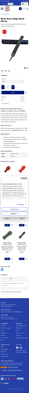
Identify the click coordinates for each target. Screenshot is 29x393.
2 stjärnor (3, 278)
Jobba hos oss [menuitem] (4, 354)
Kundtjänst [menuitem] (3, 325)
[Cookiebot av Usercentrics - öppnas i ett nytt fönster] (20, 178)
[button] (2, 8)
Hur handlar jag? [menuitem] (5, 337)
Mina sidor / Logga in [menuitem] (6, 328)
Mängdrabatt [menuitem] (19, 328)
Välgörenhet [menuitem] (4, 351)
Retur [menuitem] (2, 330)
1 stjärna (2, 278)
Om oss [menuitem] (2, 347)
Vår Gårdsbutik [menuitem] (4, 349)
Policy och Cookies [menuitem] (20, 333)
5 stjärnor (8, 278)
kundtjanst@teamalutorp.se (9, 304)
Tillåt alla (14, 209)
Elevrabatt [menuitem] (18, 335)
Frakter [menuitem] (17, 330)
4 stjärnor (6, 278)
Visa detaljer (20, 204)
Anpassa (14, 213)
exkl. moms (10, 3)
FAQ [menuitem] (2, 340)
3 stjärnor (5, 278)
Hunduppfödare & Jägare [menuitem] (22, 337)
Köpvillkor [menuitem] (3, 335)
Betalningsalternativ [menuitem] (20, 325)
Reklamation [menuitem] (4, 333)
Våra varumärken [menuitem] (5, 356)
